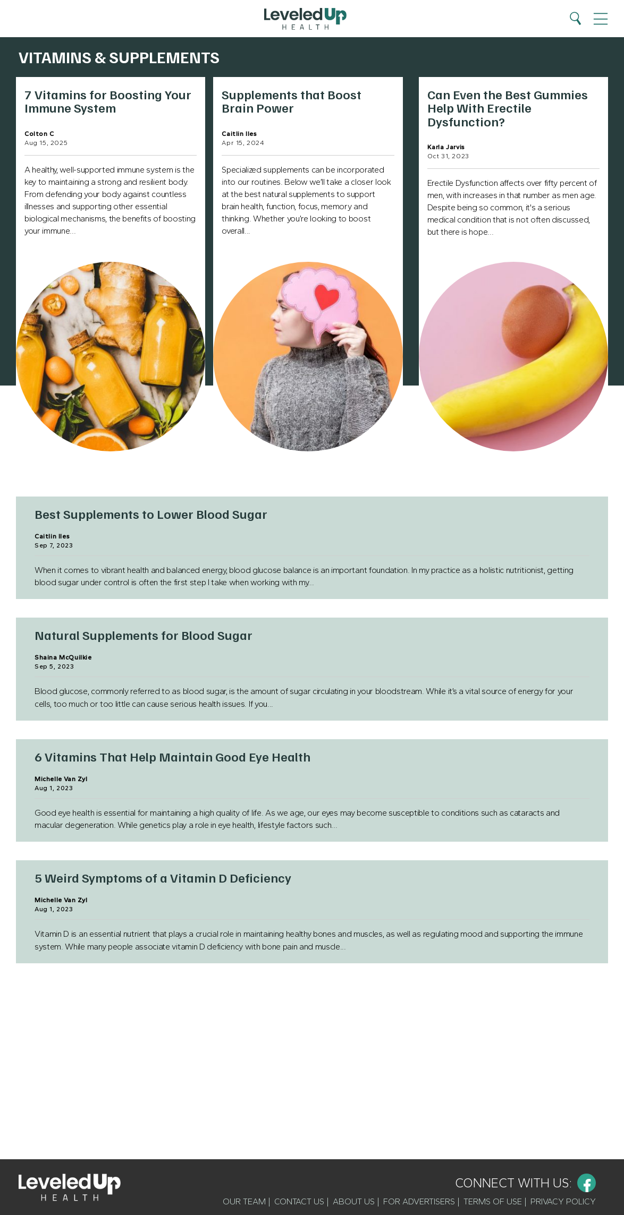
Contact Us (299, 1201)
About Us (354, 1201)
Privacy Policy (563, 1201)
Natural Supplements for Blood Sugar (143, 635)
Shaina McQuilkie (63, 657)
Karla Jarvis (446, 147)
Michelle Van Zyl (61, 779)
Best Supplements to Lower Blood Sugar (151, 513)
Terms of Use (492, 1201)
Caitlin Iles (239, 134)
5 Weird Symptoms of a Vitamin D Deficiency (163, 877)
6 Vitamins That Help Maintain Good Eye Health (172, 756)
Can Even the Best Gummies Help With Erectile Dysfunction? (507, 107)
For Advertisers (419, 1201)
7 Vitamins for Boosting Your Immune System (107, 100)
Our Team (244, 1201)
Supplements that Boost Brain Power (291, 100)
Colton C (39, 134)
